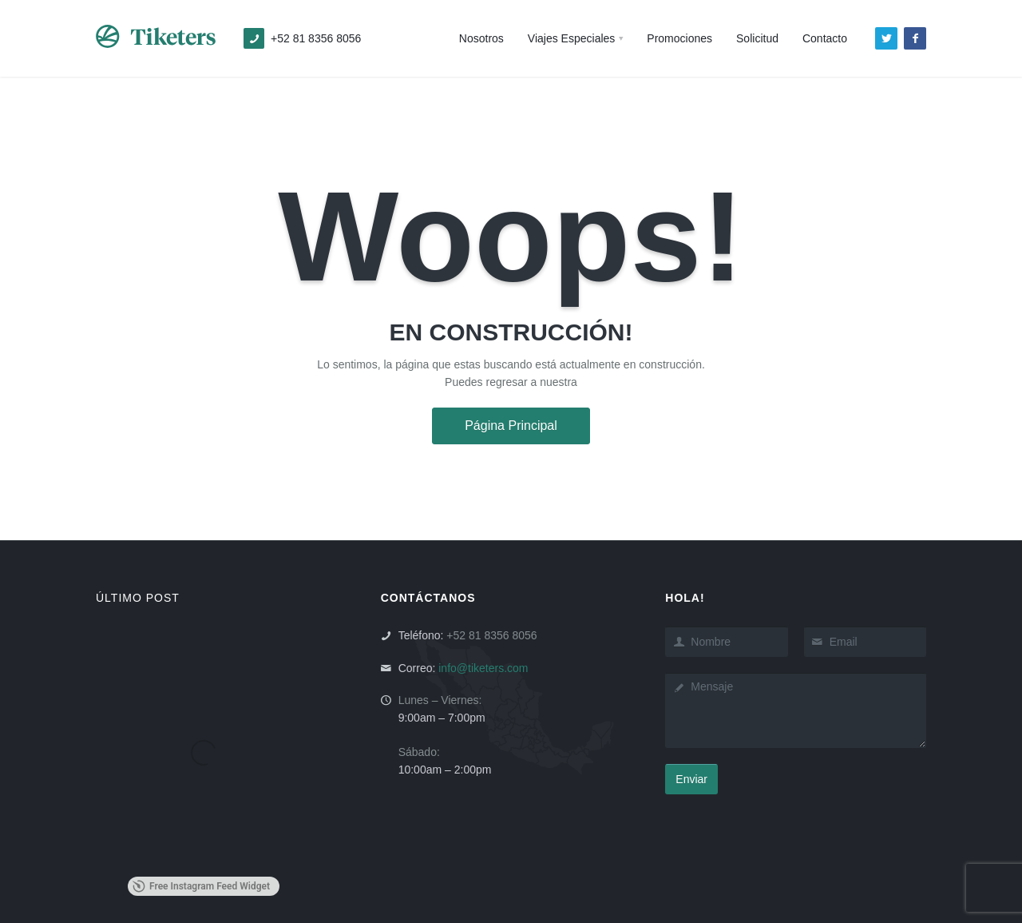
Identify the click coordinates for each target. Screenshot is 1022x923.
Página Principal (511, 425)
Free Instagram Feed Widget (201, 886)
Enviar (691, 779)
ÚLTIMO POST (138, 597)
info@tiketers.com (483, 668)
